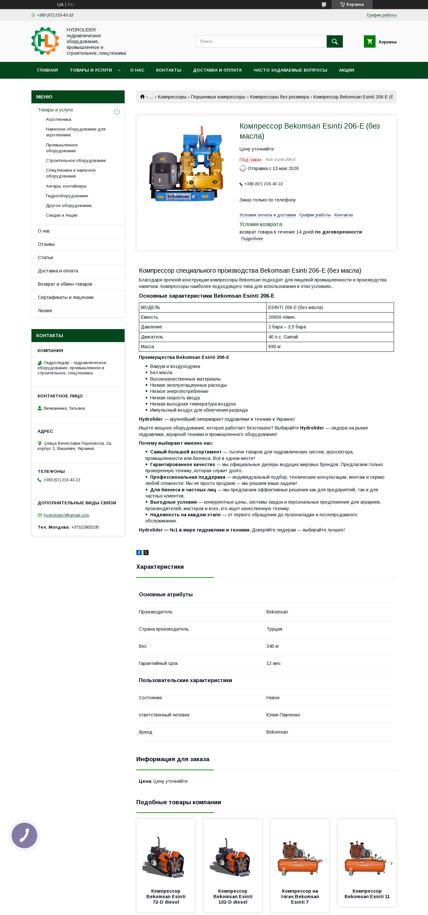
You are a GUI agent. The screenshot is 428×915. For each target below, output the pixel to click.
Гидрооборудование (67, 195)
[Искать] (335, 41)
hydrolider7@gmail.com (66, 515)
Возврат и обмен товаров (65, 284)
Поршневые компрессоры (218, 96)
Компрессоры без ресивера (279, 96)
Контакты (168, 70)
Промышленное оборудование (62, 148)
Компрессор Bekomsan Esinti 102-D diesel (233, 896)
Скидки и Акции (61, 215)
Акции (346, 70)
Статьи (45, 257)
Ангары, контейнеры (66, 186)
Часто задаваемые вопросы (290, 70)
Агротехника (58, 119)
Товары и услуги (91, 70)
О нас (137, 70)
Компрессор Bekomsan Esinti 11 (367, 893)
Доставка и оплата (217, 70)
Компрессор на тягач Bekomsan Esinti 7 (301, 896)
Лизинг (45, 310)
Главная (47, 70)
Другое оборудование (69, 205)
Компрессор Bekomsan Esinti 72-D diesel (166, 896)
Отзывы (46, 244)
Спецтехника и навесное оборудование (71, 173)
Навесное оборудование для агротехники (76, 132)
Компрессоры (172, 96)
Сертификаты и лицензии (66, 297)
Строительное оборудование (76, 160)
